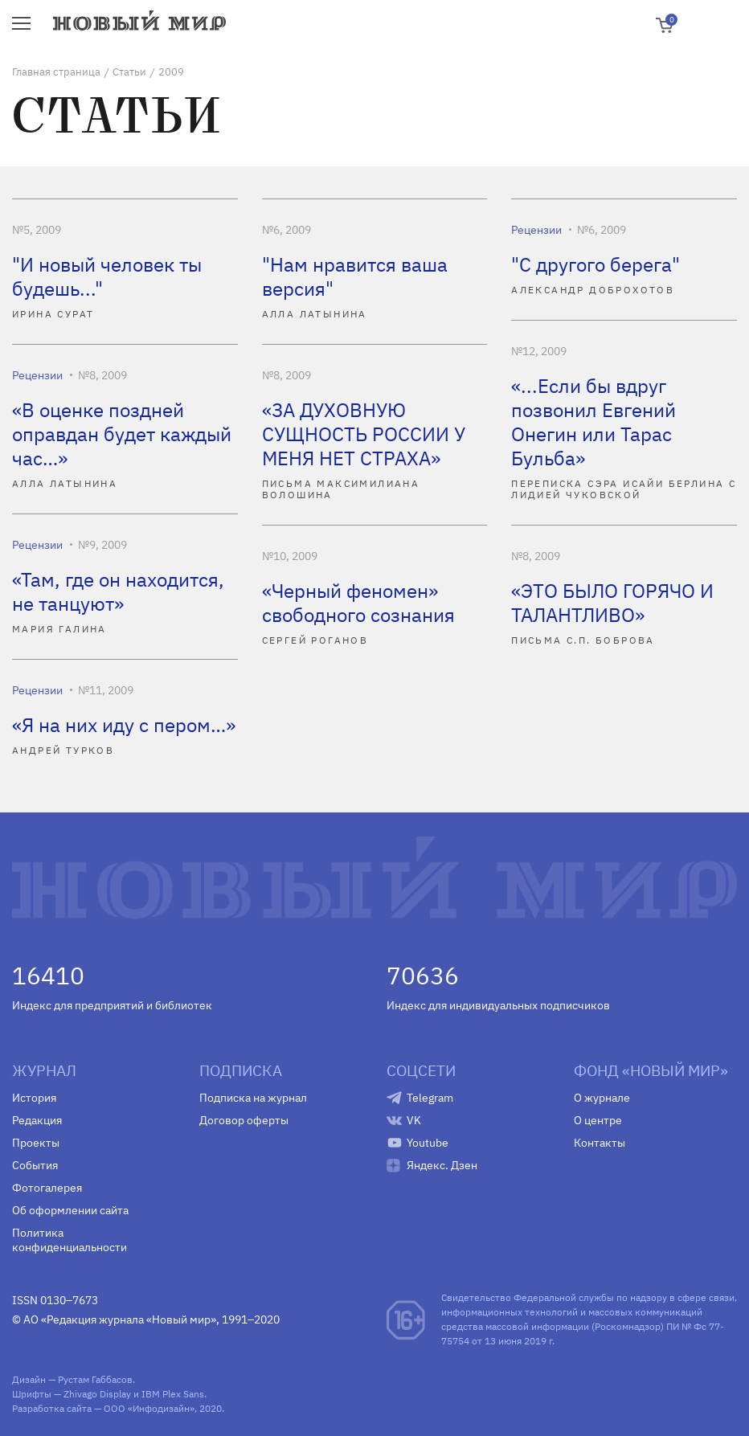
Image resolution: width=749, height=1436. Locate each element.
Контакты (599, 1142)
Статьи (129, 72)
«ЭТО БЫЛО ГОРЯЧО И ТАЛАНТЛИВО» (612, 603)
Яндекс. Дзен (442, 1165)
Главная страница (56, 72)
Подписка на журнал (253, 1097)
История (34, 1097)
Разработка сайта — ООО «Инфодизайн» (103, 1408)
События (35, 1165)
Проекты (35, 1142)
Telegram (430, 1097)
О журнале (602, 1097)
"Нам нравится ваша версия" (355, 276)
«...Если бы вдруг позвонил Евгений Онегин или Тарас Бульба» (593, 422)
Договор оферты (244, 1120)
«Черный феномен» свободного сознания (358, 603)
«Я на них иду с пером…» (123, 725)
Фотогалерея (47, 1187)
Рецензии (536, 229)
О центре (598, 1120)
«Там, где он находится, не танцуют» (118, 591)
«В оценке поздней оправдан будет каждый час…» (121, 434)
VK (414, 1120)
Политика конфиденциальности (69, 1239)
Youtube (427, 1142)
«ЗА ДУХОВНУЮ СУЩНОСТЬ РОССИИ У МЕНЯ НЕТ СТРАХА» (363, 434)
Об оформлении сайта (70, 1210)
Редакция (37, 1120)
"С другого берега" (595, 264)
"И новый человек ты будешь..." (107, 276)
